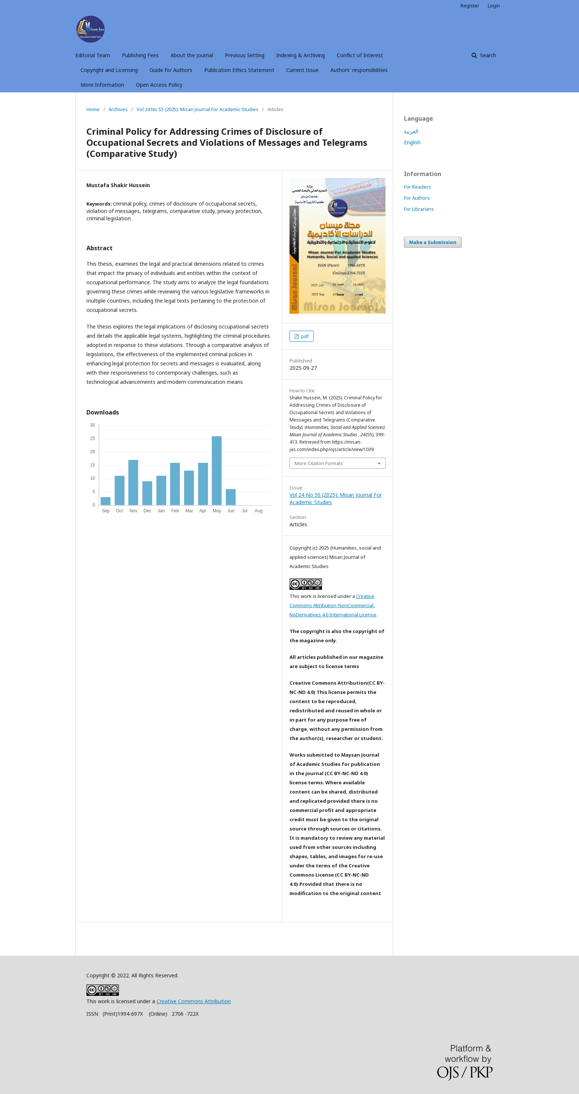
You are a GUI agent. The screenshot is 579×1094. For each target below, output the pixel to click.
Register (469, 5)
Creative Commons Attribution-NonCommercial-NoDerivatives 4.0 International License (333, 605)
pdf (304, 336)
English (412, 142)
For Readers (417, 186)
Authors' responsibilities (359, 69)
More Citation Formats (319, 463)
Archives (118, 109)
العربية (411, 131)
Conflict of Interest (360, 55)
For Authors (417, 198)
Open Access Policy (159, 84)
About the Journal (192, 55)
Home (93, 109)
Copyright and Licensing (109, 69)
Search (487, 55)
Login (494, 5)
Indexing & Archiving (300, 55)
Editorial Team (92, 55)
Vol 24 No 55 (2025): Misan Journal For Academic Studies (197, 109)
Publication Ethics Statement (239, 69)
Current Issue (302, 69)
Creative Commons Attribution (194, 1001)
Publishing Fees (140, 55)
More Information (102, 84)
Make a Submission (432, 242)
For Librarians (419, 209)
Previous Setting (244, 55)
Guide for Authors (171, 69)
